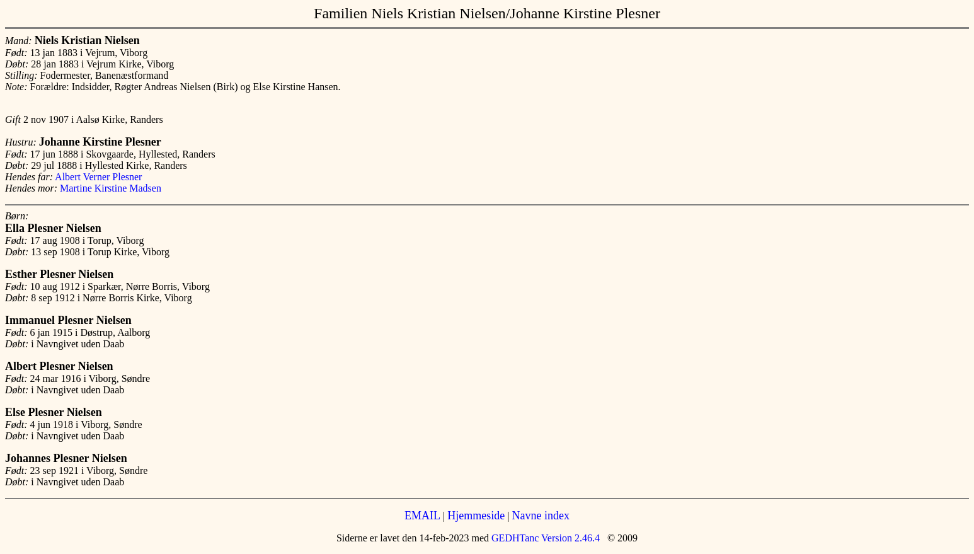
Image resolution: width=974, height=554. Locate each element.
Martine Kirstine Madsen (110, 188)
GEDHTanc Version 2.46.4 (544, 538)
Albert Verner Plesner (98, 176)
